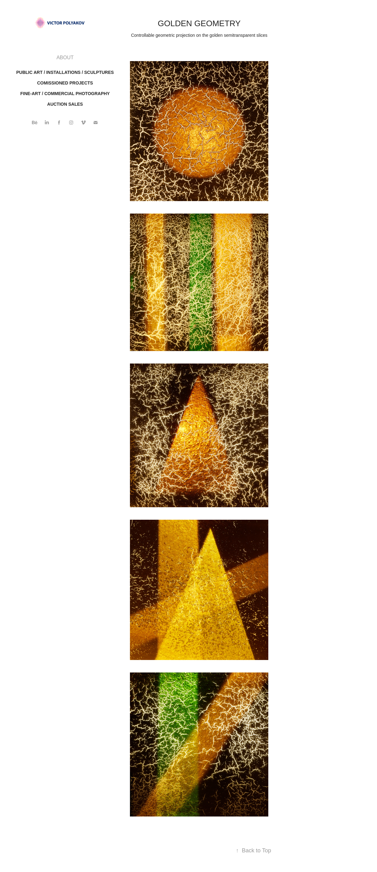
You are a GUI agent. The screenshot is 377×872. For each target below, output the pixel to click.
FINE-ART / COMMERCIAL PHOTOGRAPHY (65, 93)
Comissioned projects (65, 82)
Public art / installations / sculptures (65, 72)
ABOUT (65, 57)
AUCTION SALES (65, 104)
